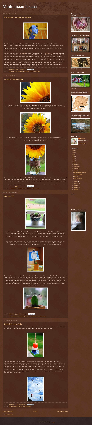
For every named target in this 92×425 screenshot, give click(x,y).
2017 (73, 152)
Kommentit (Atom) (9, 414)
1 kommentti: (22, 69)
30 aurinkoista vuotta (13, 79)
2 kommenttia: (22, 186)
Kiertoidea (23, 53)
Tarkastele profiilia (82, 143)
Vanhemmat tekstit (62, 411)
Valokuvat (37, 188)
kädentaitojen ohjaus (22, 71)
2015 (73, 156)
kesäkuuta (76, 185)
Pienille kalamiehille (13, 324)
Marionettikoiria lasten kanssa (17, 17)
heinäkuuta (76, 183)
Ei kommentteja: (22, 314)
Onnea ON (9, 196)
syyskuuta (76, 170)
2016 (73, 154)
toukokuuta (76, 187)
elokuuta (75, 181)
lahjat (19, 188)
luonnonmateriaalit (36, 71)
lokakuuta (76, 168)
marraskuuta (76, 166)
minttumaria (82, 138)
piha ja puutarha (27, 188)
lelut (31, 71)
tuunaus (33, 188)
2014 (73, 158)
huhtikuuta (76, 189)
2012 (73, 162)
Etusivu (35, 411)
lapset (28, 71)
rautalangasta (40, 316)
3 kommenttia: (22, 404)
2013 (73, 160)
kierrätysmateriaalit (13, 71)
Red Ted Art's (48, 53)
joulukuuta (76, 164)
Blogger (53, 422)
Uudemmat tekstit (8, 411)
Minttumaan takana (20, 6)
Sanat (44, 316)
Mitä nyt (22, 188)
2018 (73, 150)
